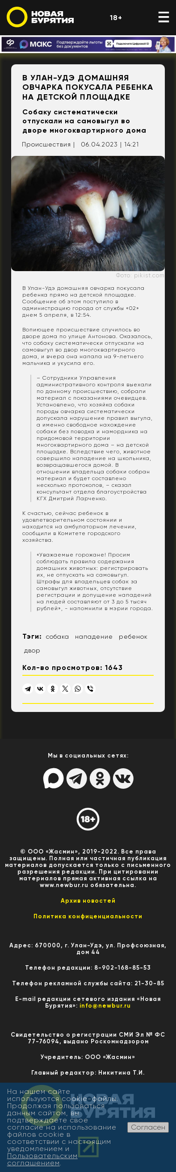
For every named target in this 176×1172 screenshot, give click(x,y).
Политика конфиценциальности (88, 916)
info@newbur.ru (105, 1005)
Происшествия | (48, 144)
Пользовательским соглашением (42, 1159)
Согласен (148, 1127)
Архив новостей (88, 900)
